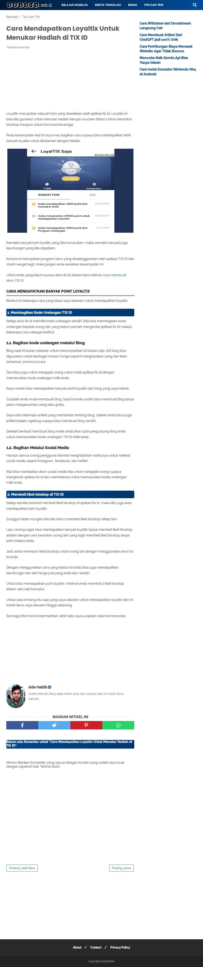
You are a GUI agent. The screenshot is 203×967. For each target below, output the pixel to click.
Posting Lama (121, 868)
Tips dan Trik (153, 5)
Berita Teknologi (108, 5)
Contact (95, 947)
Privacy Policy (120, 947)
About (77, 947)
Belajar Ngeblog (75, 5)
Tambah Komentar (18, 47)
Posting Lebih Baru (22, 868)
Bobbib (110, 961)
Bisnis (132, 5)
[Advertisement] (70, 80)
